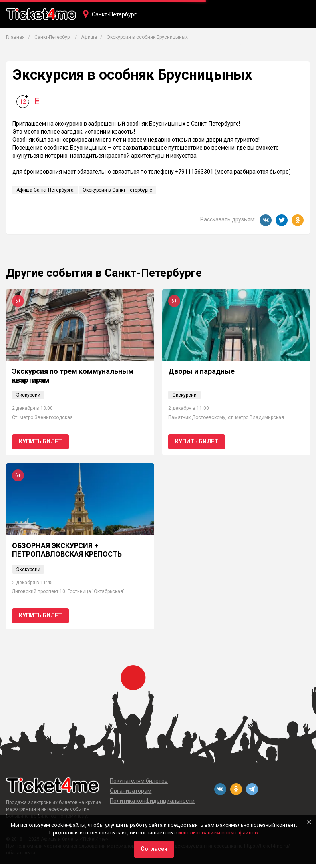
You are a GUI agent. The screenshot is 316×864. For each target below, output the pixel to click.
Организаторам (130, 791)
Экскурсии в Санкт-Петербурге (117, 190)
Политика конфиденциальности (152, 801)
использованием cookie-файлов (218, 833)
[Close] (309, 822)
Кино (158, 43)
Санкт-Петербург (114, 14)
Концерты (95, 43)
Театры (130, 43)
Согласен (154, 849)
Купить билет (40, 441)
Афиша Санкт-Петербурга (45, 190)
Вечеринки (191, 43)
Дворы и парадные (201, 371)
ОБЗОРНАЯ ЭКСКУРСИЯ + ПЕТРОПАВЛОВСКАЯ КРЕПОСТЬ (67, 550)
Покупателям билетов (139, 781)
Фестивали (232, 43)
